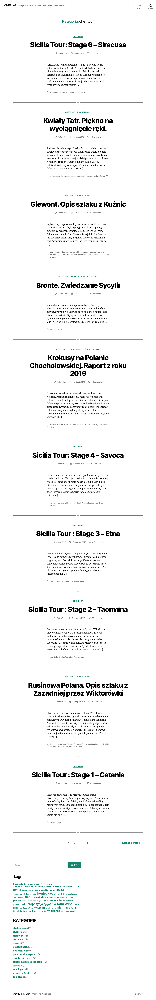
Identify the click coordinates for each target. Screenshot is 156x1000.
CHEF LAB (10, 5)
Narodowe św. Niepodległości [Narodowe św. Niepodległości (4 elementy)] (56, 897)
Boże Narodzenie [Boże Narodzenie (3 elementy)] (35, 884)
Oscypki (70, 744)
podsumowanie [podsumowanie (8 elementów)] (52, 900)
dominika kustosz (63, 176)
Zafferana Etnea (77, 581)
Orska (102, 176)
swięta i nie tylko (22, 958)
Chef (66, 53)
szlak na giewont (66, 254)
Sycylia (77, 92)
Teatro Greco (78, 657)
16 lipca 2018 (79, 783)
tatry (89, 254)
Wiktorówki (77, 747)
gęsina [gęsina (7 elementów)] (60, 889)
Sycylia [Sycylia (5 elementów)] (37, 908)
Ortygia (70, 92)
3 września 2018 (78, 618)
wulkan (67, 581)
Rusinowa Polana (80, 744)
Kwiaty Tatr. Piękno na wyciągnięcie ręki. (78, 124)
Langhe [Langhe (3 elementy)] (15, 897)
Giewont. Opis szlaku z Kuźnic (78, 204)
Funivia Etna (58, 581)
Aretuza (63, 92)
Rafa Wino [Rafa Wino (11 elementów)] (65, 904)
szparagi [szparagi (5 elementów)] (46, 908)
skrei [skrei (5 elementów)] (15, 908)
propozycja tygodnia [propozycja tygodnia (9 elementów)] (41, 904)
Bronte (52, 329)
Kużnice (85, 252)
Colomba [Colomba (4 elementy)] (69, 887)
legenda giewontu (97, 252)
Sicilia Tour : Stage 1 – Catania (78, 775)
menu (16, 943)
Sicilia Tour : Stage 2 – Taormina (78, 609)
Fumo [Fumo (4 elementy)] (24, 890)
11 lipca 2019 (79, 294)
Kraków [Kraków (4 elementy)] (64, 894)
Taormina (69, 657)
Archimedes (54, 92)
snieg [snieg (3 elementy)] (20, 908)
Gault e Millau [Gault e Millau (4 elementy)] (33, 890)
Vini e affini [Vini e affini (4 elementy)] (41, 911)
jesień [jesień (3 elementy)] (34, 894)
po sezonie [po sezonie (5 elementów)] (68, 901)
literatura (18, 939)
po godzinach (84, 112)
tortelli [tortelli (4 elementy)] (73, 908)
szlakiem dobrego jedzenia (84, 277)
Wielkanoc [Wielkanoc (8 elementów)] (53, 910)
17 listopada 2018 (79, 542)
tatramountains (80, 254)
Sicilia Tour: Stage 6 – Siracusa (78, 44)
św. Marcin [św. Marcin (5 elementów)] (71, 911)
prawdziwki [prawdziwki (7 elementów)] (19, 904)
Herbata (53, 744)
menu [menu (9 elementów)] (28, 897)
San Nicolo (100, 503)
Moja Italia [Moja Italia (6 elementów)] (38, 897)
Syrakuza (85, 92)
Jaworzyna (61, 744)
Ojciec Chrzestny (88, 503)
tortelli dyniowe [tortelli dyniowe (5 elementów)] (20, 911)
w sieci (17, 965)
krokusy (64, 424)
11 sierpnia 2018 (78, 702)
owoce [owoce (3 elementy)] (71, 897)
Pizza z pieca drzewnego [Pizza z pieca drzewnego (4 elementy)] (31, 901)
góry (83, 176)
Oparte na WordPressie (42, 994)
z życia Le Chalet (92, 349)
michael (77, 503)
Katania (52, 822)
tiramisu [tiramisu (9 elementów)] (57, 907)
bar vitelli (53, 503)
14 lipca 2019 (79, 213)
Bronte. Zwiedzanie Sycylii (78, 285)
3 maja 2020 (79, 53)
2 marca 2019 (78, 464)
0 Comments (95, 53)
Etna (51, 581)
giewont (53, 252)
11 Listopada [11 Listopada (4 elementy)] (18, 884)
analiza (52, 176)
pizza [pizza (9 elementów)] (17, 900)
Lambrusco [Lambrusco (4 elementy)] (72, 894)
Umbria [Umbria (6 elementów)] (32, 911)
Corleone (61, 503)
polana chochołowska (77, 424)
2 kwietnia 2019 (78, 382)
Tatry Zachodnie (97, 254)
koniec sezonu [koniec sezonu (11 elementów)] (48, 893)
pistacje (59, 329)
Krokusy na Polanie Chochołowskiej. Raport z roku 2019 (78, 365)
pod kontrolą (20, 950)
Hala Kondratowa (68, 252)
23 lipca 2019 (78, 137)
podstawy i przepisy (24, 954)
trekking (53, 257)
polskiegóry (54, 254)
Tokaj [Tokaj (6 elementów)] (67, 907)
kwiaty (96, 176)
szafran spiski (92, 424)
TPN (107, 176)
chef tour (78, 36)
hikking (78, 252)
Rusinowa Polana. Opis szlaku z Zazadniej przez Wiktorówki (78, 689)
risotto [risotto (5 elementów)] (77, 904)
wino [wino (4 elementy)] (63, 911)
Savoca (52, 505)
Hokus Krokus (55, 424)
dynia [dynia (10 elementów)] (17, 890)
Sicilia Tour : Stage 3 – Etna (78, 533)
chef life (17, 932)
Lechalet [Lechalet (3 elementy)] (20, 897)
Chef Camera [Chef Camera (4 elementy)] (46, 884)
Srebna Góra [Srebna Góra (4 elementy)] (28, 908)
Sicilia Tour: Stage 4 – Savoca (78, 455)
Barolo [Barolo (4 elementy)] (26, 884)
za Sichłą (18, 976)
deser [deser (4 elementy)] (76, 887)
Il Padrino (69, 503)
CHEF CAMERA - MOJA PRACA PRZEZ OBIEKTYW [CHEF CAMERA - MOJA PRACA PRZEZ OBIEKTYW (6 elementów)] (39, 886)
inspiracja (89, 176)
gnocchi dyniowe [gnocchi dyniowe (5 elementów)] (47, 890)
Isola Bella (54, 657)
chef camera (20, 928)
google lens (75, 176)
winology (18, 969)
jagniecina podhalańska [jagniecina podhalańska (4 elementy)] (22, 894)
